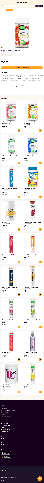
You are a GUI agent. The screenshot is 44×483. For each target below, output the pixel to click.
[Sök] (2, 6)
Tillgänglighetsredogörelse (8, 475)
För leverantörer (5, 423)
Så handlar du (5, 410)
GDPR (2, 479)
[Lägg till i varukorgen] (19, 128)
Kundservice (4, 421)
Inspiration (4, 406)
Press (3, 441)
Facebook (4, 425)
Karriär (3, 439)
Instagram (4, 429)
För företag (4, 443)
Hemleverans (4, 412)
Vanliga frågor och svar (8, 408)
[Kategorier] (2, 2)
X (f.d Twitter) (5, 427)
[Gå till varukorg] (39, 6)
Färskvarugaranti (6, 414)
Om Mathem (4, 437)
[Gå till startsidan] (22, 2)
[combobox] (18, 6)
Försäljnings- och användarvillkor (10, 472)
